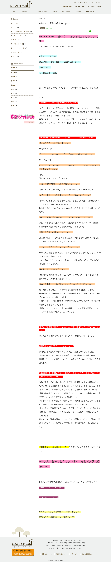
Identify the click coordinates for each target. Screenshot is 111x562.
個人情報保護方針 (87, 554)
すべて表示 (16, 23)
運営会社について (47, 554)
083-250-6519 (67, 6)
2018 (14, 97)
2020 (14, 89)
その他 (14, 27)
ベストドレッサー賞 (18, 48)
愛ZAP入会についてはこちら (48, 497)
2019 (14, 93)
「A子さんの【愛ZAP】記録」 (51, 488)
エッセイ (15, 39)
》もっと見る (29, 122)
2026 (14, 68)
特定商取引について (61, 554)
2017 (14, 101)
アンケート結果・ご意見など (21, 31)
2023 (14, 77)
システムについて (18, 44)
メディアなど (16, 52)
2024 (14, 72)
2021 (14, 85)
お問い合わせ (75, 554)
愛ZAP (14, 56)
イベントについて (18, 35)
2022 (14, 81)
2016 (14, 106)
